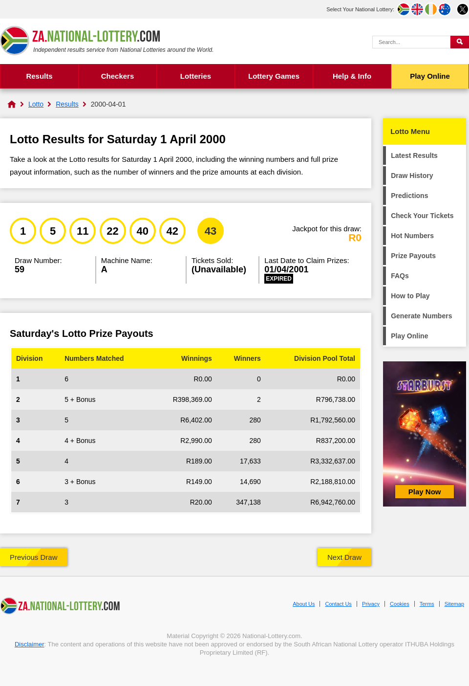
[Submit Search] (459, 42)
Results (39, 76)
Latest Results (414, 155)
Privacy (371, 604)
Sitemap (454, 604)
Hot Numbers (412, 236)
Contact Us (338, 604)
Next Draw (344, 557)
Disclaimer (29, 644)
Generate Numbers (421, 316)
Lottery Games (273, 76)
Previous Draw (34, 557)
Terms (427, 604)
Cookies (399, 604)
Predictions (409, 195)
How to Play (410, 296)
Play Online (430, 76)
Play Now (424, 491)
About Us (304, 604)
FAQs (400, 276)
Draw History (412, 175)
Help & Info (352, 76)
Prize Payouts (413, 256)
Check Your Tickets (422, 216)
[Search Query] (411, 42)
